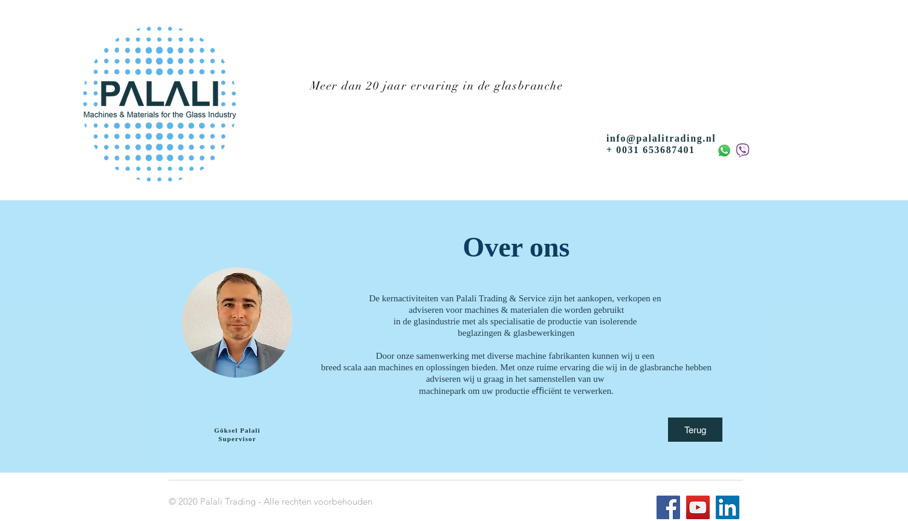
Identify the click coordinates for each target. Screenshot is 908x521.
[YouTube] (698, 507)
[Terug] (695, 430)
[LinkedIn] (727, 507)
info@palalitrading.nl (661, 138)
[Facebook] (668, 507)
